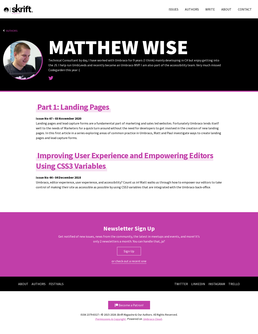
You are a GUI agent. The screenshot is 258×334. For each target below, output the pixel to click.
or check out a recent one (129, 261)
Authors (192, 9)
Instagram (216, 284)
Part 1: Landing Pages (73, 107)
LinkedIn (198, 284)
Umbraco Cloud (152, 319)
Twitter (181, 284)
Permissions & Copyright (111, 319)
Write (210, 9)
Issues (173, 9)
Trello (234, 284)
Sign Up (129, 251)
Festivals (56, 284)
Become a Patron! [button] (129, 305)
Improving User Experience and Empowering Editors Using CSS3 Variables (124, 160)
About (226, 9)
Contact (245, 9)
